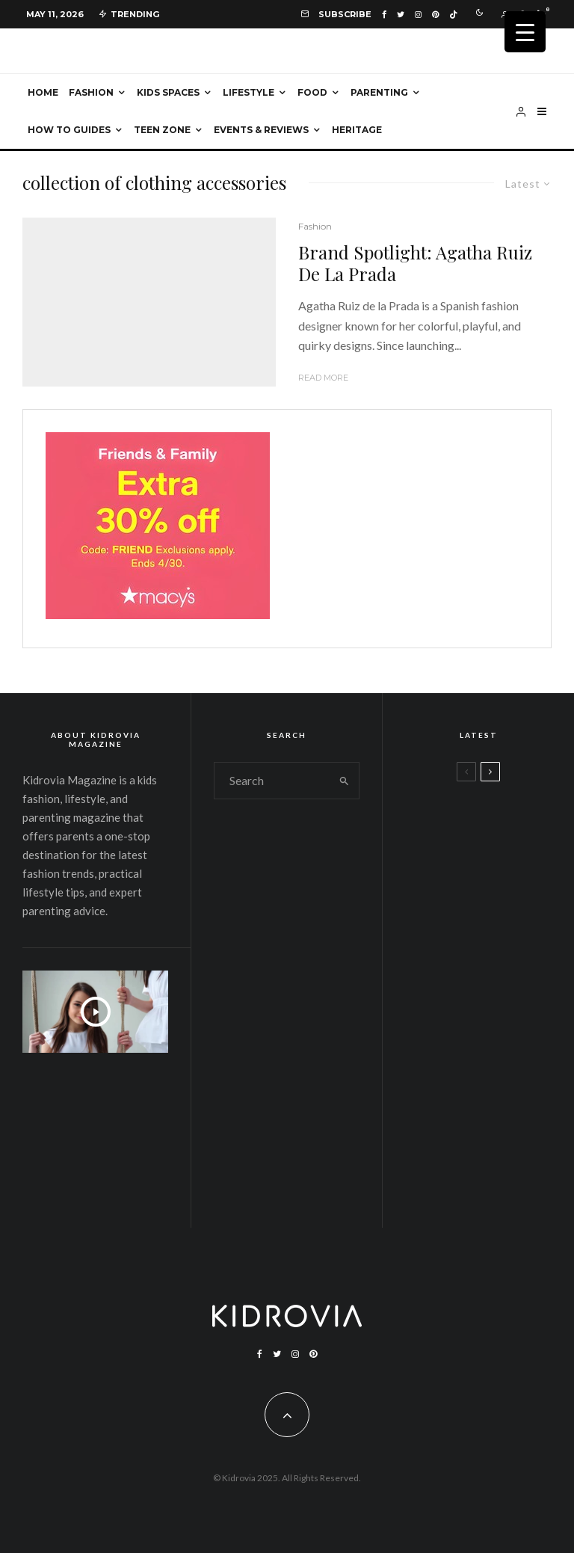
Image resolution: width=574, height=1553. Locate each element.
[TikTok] (453, 14)
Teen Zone (162, 129)
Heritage (357, 129)
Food (312, 92)
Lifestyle (248, 92)
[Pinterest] (435, 14)
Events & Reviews (261, 129)
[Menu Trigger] (525, 31)
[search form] (272, 781)
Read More (323, 377)
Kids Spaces (168, 92)
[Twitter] (401, 14)
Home (43, 92)
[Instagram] (418, 14)
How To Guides (69, 129)
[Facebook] (384, 14)
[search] (344, 781)
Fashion (91, 92)
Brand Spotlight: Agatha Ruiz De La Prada (415, 263)
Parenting (379, 92)
